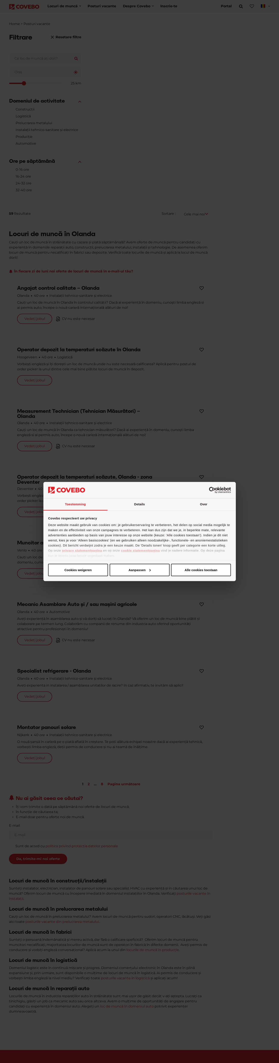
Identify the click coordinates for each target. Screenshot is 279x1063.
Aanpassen (139, 570)
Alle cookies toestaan (77, 570)
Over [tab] (203, 504)
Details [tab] (139, 504)
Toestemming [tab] (75, 504)
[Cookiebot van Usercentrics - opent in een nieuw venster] (212, 490)
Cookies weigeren (199, 570)
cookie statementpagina (140, 550)
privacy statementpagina (82, 550)
